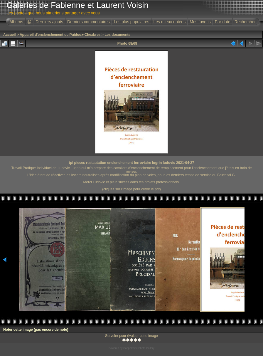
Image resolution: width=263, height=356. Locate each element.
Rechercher (245, 21)
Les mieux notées (169, 21)
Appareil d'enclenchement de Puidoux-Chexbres (60, 35)
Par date (222, 21)
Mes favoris (200, 21)
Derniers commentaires (88, 21)
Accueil (9, 35)
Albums (16, 21)
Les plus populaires (131, 21)
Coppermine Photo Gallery (138, 348)
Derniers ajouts (49, 21)
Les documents (117, 35)
